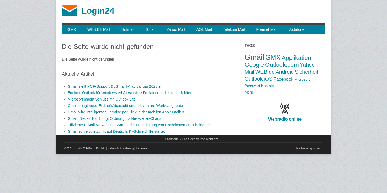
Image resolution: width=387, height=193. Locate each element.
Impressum (142, 148)
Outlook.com (282, 64)
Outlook (254, 79)
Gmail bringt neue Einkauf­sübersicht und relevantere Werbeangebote (125, 105)
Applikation (296, 57)
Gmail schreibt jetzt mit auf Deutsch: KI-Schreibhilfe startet (116, 131)
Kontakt (267, 86)
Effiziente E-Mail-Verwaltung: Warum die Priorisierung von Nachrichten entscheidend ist (140, 125)
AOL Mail (204, 29)
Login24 (97, 11)
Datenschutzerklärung (121, 148)
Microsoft (302, 79)
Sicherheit (306, 72)
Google (254, 64)
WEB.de (265, 72)
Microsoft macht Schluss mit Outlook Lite (102, 99)
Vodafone (296, 29)
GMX (71, 29)
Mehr (249, 92)
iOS (268, 79)
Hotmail (127, 29)
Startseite (172, 139)
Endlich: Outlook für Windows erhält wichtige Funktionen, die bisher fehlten (130, 93)
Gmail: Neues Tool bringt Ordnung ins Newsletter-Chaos (114, 118)
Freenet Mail (266, 29)
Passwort (252, 86)
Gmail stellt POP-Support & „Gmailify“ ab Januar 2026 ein (116, 86)
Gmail (150, 29)
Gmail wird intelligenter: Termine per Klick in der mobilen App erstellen (126, 112)
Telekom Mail (234, 29)
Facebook (283, 79)
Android (285, 72)
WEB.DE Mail (98, 29)
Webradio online (285, 119)
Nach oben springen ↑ (309, 148)
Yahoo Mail (176, 29)
